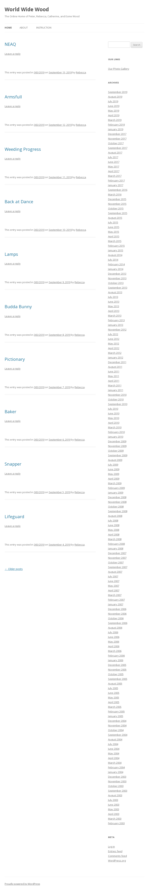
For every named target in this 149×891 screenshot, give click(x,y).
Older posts (14, 569)
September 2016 (117, 190)
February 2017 (116, 180)
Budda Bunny (18, 306)
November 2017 (117, 138)
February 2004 (116, 767)
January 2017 (115, 185)
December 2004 (117, 721)
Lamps (11, 254)
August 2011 (115, 367)
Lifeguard (14, 516)
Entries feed (115, 851)
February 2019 (116, 124)
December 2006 (117, 609)
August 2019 (115, 96)
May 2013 (113, 306)
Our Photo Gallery (118, 68)
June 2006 (113, 637)
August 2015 (115, 217)
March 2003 (114, 818)
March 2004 (114, 762)
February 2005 (116, 711)
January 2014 (115, 269)
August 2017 (115, 152)
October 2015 (116, 208)
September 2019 (117, 92)
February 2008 (116, 544)
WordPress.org (117, 860)
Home (8, 27)
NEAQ (10, 44)
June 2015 (113, 227)
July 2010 (113, 408)
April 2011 (113, 381)
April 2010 (113, 422)
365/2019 (39, 72)
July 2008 (113, 520)
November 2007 (117, 558)
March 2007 (114, 595)
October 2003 (116, 786)
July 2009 (113, 464)
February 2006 (116, 655)
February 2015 (116, 245)
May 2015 (113, 231)
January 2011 (115, 390)
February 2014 (116, 264)
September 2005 (117, 679)
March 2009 (114, 483)
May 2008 (113, 530)
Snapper (13, 464)
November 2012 (117, 329)
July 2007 (113, 576)
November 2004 (117, 725)
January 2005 (115, 716)
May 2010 (113, 418)
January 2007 (115, 604)
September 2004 (117, 735)
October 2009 (116, 450)
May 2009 (113, 474)
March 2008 (114, 539)
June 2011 (113, 371)
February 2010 (116, 432)
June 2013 (113, 301)
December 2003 (117, 776)
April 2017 (113, 171)
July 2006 (113, 632)
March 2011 (114, 385)
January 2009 (115, 492)
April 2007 (113, 590)
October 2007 (116, 562)
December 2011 (117, 362)
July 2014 (113, 259)
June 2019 (113, 106)
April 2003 (113, 814)
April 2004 (113, 758)
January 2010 (115, 436)
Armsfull (13, 97)
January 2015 (115, 250)
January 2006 (115, 660)
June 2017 (113, 162)
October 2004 (116, 730)
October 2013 (116, 283)
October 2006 (116, 618)
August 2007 (115, 571)
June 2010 (113, 413)
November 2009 (117, 446)
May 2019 (113, 110)
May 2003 (113, 809)
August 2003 (115, 795)
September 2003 (117, 790)
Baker (10, 411)
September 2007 (117, 567)
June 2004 (113, 748)
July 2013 (113, 297)
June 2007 (113, 581)
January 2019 (115, 129)
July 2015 (113, 222)
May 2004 (113, 753)
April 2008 (113, 534)
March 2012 (114, 353)
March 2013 (114, 315)
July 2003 (113, 800)
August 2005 (115, 683)
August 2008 (115, 516)
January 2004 (115, 772)
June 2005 (113, 693)
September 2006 (117, 623)
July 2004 (113, 744)
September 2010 (117, 404)
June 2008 (113, 525)
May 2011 (113, 376)
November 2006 (117, 613)
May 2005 (113, 697)
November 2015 (117, 204)
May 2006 (113, 641)
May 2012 (113, 343)
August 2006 (115, 627)
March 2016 (114, 194)
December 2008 (117, 497)
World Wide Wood (27, 9)
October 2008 (116, 506)
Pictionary (15, 359)
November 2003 (117, 781)
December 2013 (117, 273)
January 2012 (115, 357)
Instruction (43, 27)
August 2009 (115, 460)
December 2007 (117, 553)
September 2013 (117, 287)
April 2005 (113, 702)
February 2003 (116, 823)
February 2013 (116, 320)
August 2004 (115, 739)
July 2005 (113, 688)
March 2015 (114, 241)
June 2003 (113, 804)
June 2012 (113, 339)
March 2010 (114, 427)
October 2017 (116, 143)
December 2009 (117, 441)
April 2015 (113, 236)
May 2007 (113, 585)
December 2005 (117, 665)
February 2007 (116, 599)
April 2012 (113, 348)
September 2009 (117, 455)
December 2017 (117, 134)
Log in (111, 846)
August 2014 (115, 255)
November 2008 (117, 502)
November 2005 (117, 669)
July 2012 (113, 334)
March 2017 (114, 176)
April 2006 (113, 646)
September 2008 (117, 511)
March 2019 (114, 120)
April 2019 (113, 115)
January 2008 (115, 548)
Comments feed (117, 856)
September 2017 (117, 148)
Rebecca (81, 72)
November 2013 (117, 278)
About (24, 27)
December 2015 (117, 199)
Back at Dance (19, 201)
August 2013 (115, 292)
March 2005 (114, 707)
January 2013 (115, 325)
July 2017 (113, 157)
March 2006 (114, 651)
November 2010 (117, 394)
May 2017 (113, 166)
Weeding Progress (23, 149)
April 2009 (113, 478)
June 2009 (113, 469)
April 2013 (113, 311)
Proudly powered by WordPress (22, 884)
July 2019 (113, 101)
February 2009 (116, 488)
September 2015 (117, 213)
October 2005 (116, 674)
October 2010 (116, 399)
